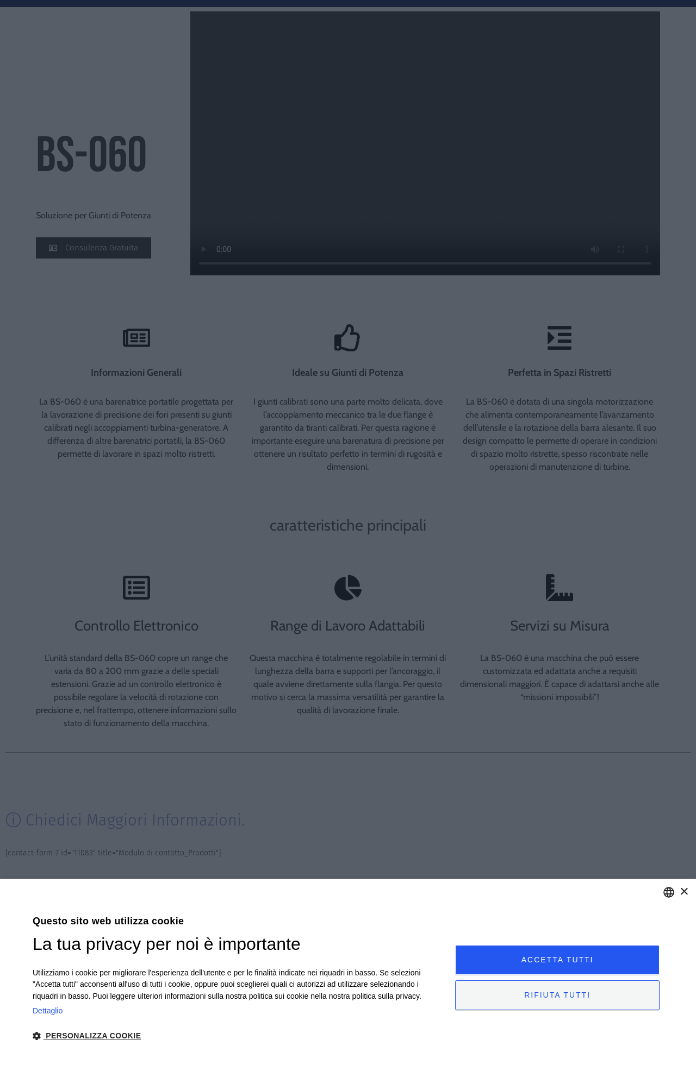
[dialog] (348, 972)
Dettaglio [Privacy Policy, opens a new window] (48, 1010)
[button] (238, 1036)
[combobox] (668, 892)
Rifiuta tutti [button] (557, 995)
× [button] (684, 892)
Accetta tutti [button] (557, 959)
